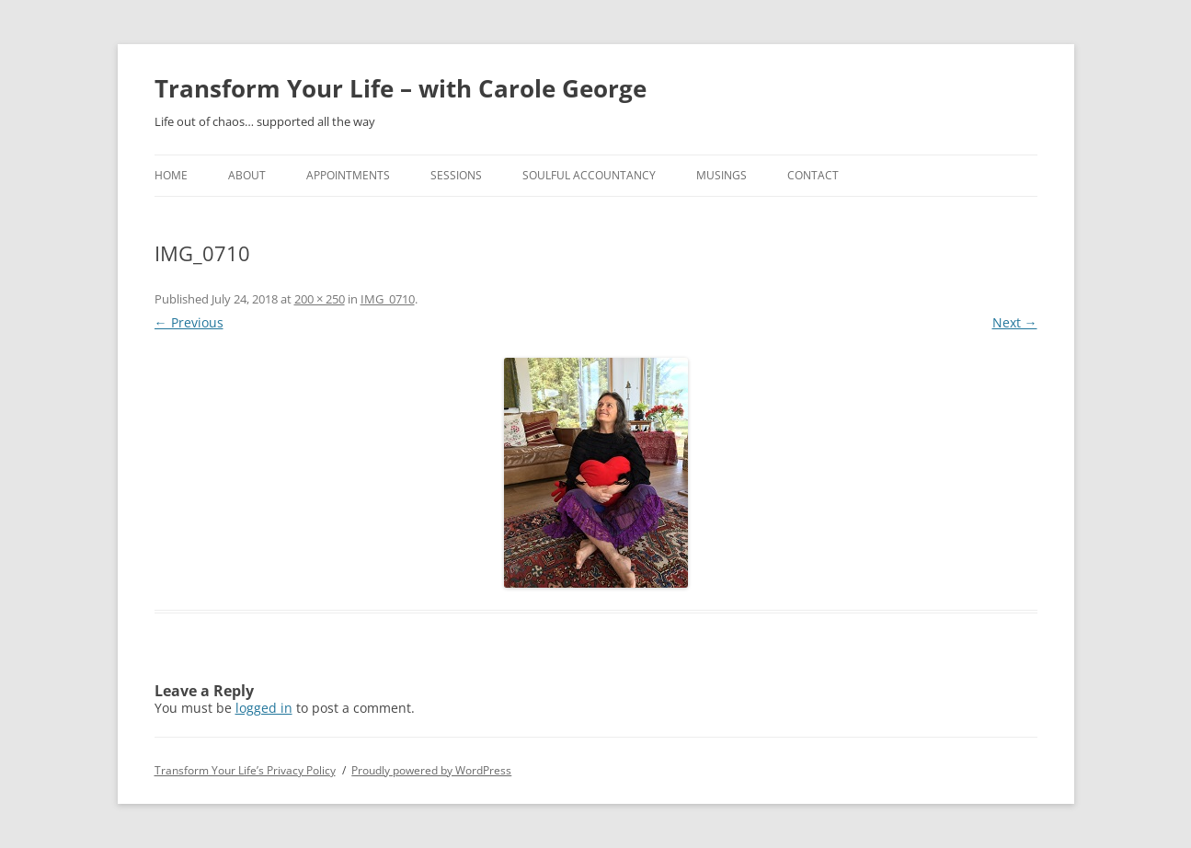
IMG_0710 (388, 299)
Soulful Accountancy (589, 175)
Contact (813, 175)
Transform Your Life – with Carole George (401, 88)
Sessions (456, 175)
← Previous (189, 322)
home (171, 175)
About (247, 175)
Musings (721, 175)
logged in (263, 707)
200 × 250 (319, 299)
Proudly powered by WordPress (431, 770)
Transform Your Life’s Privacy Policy (245, 770)
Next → (1014, 322)
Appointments (348, 175)
